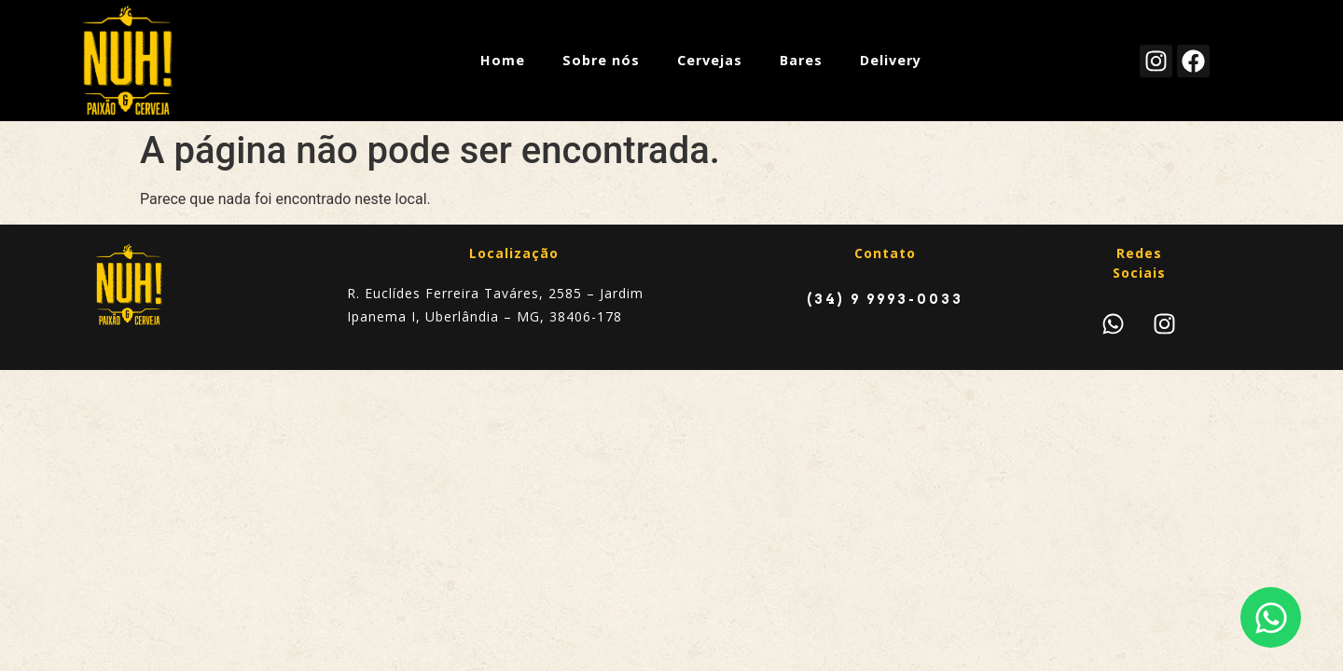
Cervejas (709, 60)
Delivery (890, 60)
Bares (801, 60)
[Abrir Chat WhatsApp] (1270, 617)
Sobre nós (601, 60)
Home (502, 60)
